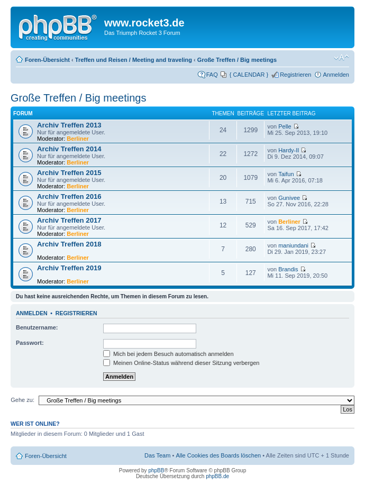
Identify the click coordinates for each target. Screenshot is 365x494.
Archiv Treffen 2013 (69, 125)
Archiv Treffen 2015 (69, 173)
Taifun (286, 174)
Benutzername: (37, 327)
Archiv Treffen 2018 (69, 244)
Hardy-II (288, 150)
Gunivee (289, 198)
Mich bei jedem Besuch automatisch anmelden (168, 354)
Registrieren (295, 74)
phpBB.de (217, 476)
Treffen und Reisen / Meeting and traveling (133, 60)
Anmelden (336, 74)
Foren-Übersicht (47, 60)
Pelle (284, 126)
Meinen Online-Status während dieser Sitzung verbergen (181, 363)
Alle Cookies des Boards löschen (218, 455)
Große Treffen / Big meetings (237, 60)
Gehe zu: (22, 400)
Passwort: (30, 343)
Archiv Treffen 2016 (69, 196)
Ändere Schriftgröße (341, 57)
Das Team (157, 455)
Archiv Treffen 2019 (69, 268)
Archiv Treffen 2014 (69, 149)
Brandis (288, 269)
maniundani (293, 245)
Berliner (78, 138)
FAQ (212, 74)
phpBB (156, 470)
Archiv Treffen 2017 (69, 220)
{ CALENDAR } (249, 74)
